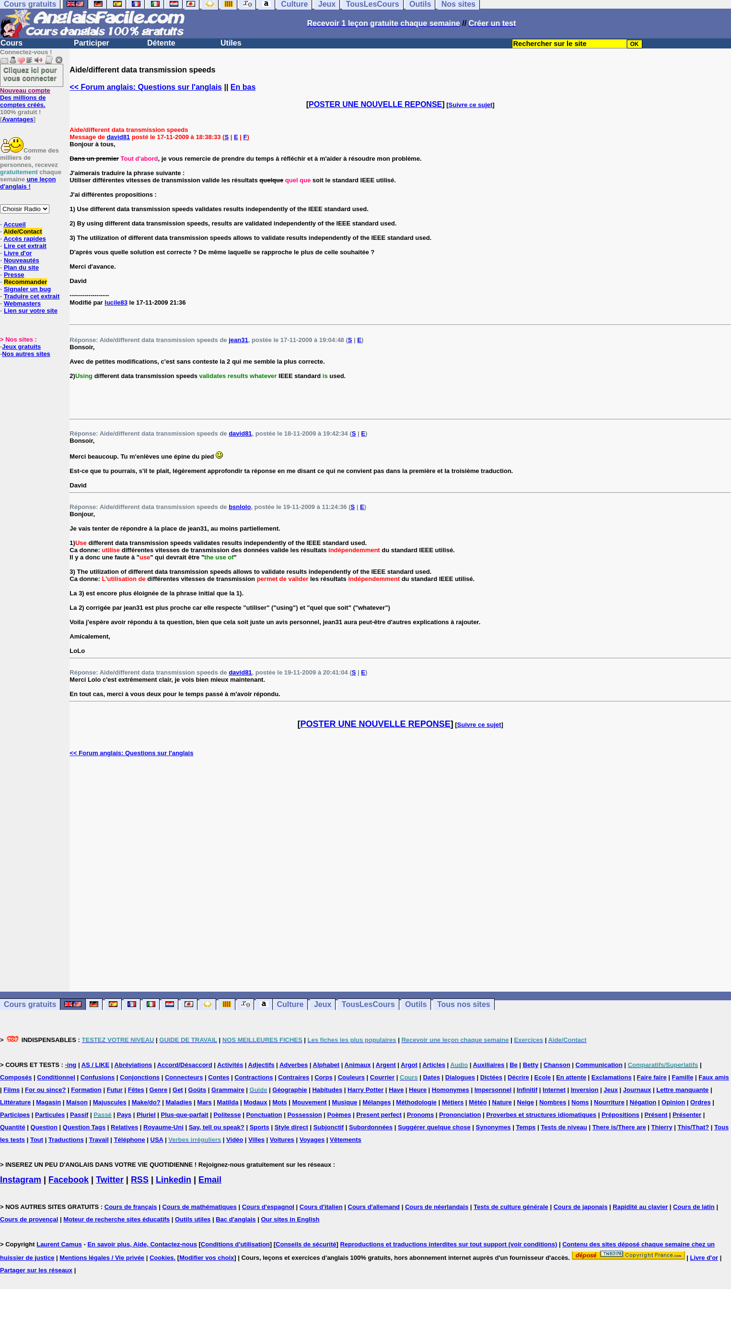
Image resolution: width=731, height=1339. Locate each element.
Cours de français (130, 1206)
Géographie (289, 1089)
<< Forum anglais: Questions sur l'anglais (146, 87)
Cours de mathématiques (199, 1206)
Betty (531, 1064)
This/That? (693, 1127)
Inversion (585, 1089)
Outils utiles (192, 1219)
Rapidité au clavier (640, 1206)
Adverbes (293, 1064)
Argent (386, 1064)
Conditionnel (56, 1077)
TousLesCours (368, 1004)
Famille (683, 1077)
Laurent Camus (59, 1244)
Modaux (255, 1102)
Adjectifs (261, 1064)
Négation (643, 1102)
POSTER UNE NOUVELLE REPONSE (375, 104)
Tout (36, 1139)
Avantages (17, 119)
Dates (431, 1077)
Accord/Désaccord (184, 1064)
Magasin (48, 1102)
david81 (118, 137)
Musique (345, 1102)
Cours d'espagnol (268, 1206)
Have (396, 1089)
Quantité (12, 1127)
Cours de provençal (29, 1219)
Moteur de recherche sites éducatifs (116, 1219)
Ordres (700, 1102)
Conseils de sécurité (306, 1244)
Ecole (542, 1077)
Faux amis (713, 1077)
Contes (218, 1077)
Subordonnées (371, 1127)
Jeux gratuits (21, 346)
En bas (243, 87)
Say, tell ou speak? (216, 1127)
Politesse (227, 1114)
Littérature (15, 1102)
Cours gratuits (30, 1004)
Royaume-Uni (163, 1127)
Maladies (179, 1102)
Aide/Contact (22, 231)
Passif (79, 1114)
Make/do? (146, 1102)
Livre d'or (18, 253)
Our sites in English (290, 1219)
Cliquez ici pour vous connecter (30, 74)
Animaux (358, 1064)
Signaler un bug (27, 289)
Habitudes (327, 1089)
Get (178, 1089)
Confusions (98, 1077)
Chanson (557, 1064)
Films (11, 1089)
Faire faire (652, 1077)
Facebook (68, 1180)
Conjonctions (140, 1077)
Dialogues (460, 1077)
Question (44, 1127)
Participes (15, 1114)
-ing (70, 1064)
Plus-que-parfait (185, 1114)
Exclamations (612, 1077)
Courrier (382, 1077)
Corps (323, 1077)
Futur (115, 1089)
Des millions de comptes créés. (25, 97)
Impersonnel (493, 1089)
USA (157, 1139)
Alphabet (326, 1064)
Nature (502, 1102)
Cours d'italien (321, 1206)
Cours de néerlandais (436, 1206)
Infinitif (527, 1089)
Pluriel (146, 1114)
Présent (656, 1114)
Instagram (20, 1180)
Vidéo (234, 1139)
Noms (580, 1102)
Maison (77, 1102)
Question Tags (84, 1127)
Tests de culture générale (511, 1206)
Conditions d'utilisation (235, 1244)
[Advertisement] (400, 874)
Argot (409, 1064)
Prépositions (620, 1114)
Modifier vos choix (206, 1257)
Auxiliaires (488, 1064)
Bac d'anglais (235, 1219)
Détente (161, 43)
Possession (304, 1114)
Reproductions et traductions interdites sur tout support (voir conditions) (448, 1244)
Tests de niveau (564, 1127)
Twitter (110, 1180)
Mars (204, 1102)
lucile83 (116, 302)
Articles (433, 1064)
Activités (230, 1064)
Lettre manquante (682, 1089)
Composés (16, 1077)
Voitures (282, 1139)
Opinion (673, 1102)
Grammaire (227, 1089)
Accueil (14, 224)
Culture (290, 1004)
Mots (279, 1102)
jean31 (238, 340)
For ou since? (45, 1089)
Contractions (253, 1077)
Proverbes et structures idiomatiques (541, 1114)
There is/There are (619, 1127)
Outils (416, 1004)
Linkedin (173, 1180)
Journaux (637, 1089)
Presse (14, 274)
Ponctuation (264, 1114)
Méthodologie (416, 1102)
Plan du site (21, 267)
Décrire (518, 1077)
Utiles (231, 43)
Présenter (687, 1114)
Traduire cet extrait (31, 296)
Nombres (552, 1102)
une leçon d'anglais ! (28, 183)
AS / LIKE (95, 1064)
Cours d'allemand (374, 1206)
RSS (140, 1180)
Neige (525, 1102)
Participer (91, 43)
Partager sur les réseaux (36, 1270)
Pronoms (420, 1114)
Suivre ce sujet (471, 104)
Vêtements (345, 1139)
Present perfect (379, 1114)
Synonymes (493, 1127)
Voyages (312, 1139)
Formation (86, 1089)
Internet (554, 1089)
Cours (11, 43)
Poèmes (339, 1114)
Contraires (293, 1077)
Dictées (491, 1077)
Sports (259, 1127)
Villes (256, 1139)
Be (514, 1064)
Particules (50, 1114)
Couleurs (351, 1077)
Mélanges (376, 1102)
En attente (571, 1077)
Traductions (66, 1139)
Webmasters (22, 303)
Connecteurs (184, 1077)
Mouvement (309, 1102)
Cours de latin (694, 1206)
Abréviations (133, 1064)
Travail (99, 1139)
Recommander (25, 281)
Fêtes (136, 1089)
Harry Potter (365, 1089)
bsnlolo (240, 506)
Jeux (322, 1004)
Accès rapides (24, 238)
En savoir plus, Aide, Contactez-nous (142, 1244)
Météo (478, 1102)
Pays (124, 1114)
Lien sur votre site (31, 310)
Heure (418, 1089)
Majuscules (110, 1102)
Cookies (162, 1257)
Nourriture (609, 1102)
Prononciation (460, 1114)
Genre (159, 1089)
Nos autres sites (26, 353)
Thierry (662, 1127)
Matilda (228, 1102)
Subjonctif (328, 1127)
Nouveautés (21, 260)
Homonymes (450, 1089)
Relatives (124, 1127)
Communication (599, 1064)
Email (209, 1180)
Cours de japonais (581, 1206)
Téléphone (129, 1139)
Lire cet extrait (25, 245)
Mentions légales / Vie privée (101, 1257)
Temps (525, 1127)
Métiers (453, 1102)
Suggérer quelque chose (434, 1127)
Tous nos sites (463, 1004)
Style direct (291, 1127)
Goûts (197, 1089)
